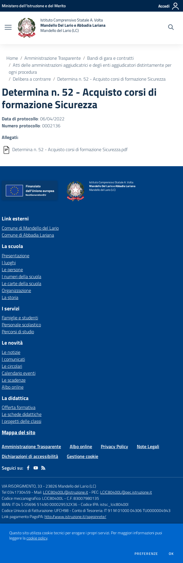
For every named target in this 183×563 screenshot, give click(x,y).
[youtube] (35, 467)
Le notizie (11, 352)
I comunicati (13, 359)
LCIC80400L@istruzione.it (65, 492)
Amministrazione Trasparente (52, 58)
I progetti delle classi (21, 421)
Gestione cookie (82, 456)
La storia (10, 297)
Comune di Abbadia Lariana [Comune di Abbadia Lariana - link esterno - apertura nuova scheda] (28, 234)
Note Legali (148, 446)
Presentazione (15, 255)
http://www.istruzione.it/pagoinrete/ (75, 516)
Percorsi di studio (18, 331)
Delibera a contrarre (32, 78)
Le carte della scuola (21, 283)
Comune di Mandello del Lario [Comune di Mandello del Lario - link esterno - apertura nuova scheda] (30, 228)
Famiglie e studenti (20, 317)
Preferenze (146, 553)
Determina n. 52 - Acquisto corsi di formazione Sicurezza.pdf (70, 149)
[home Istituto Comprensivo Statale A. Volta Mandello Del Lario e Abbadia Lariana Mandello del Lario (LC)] (61, 27)
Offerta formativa (18, 407)
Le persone (12, 269)
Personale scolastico (21, 324)
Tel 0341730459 (16, 492)
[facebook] (28, 467)
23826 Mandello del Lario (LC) (71, 486)
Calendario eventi (18, 373)
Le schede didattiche (22, 414)
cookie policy (36, 538)
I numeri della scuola (21, 276)
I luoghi (9, 262)
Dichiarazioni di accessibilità (30, 456)
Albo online (13, 386)
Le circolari (12, 366)
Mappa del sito (18, 432)
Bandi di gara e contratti (110, 58)
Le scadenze (14, 379)
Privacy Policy (114, 446)
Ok (171, 553)
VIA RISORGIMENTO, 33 (22, 486)
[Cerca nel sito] (170, 28)
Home (12, 58)
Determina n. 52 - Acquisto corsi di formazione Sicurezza (111, 78)
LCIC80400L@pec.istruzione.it (126, 492)
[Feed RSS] (43, 467)
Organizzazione (16, 290)
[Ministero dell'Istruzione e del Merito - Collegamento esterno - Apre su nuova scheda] (34, 6)
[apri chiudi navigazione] (8, 27)
